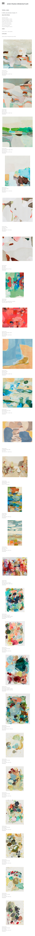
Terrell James (5, 10)
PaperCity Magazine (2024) (7, 19)
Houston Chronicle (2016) (6, 24)
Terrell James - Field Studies (7, 31)
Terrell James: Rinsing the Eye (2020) (9, 36)
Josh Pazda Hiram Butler (17, 4)
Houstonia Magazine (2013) (7, 26)
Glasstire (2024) (5, 17)
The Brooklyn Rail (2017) (6, 22)
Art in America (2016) (6, 25)
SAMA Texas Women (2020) (7, 21)
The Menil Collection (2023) (7, 20)
